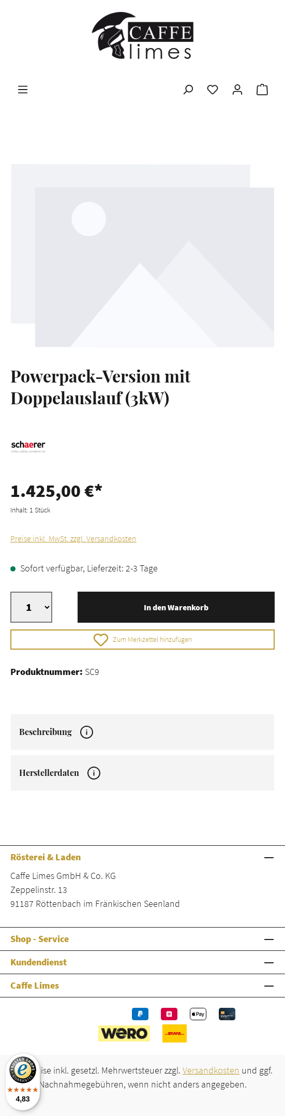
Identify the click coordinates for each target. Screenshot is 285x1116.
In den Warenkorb (176, 607)
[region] (142, 255)
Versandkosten (211, 1070)
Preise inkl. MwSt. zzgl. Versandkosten (73, 538)
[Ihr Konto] (237, 89)
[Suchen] (187, 89)
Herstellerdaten (59, 772)
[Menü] (22, 89)
